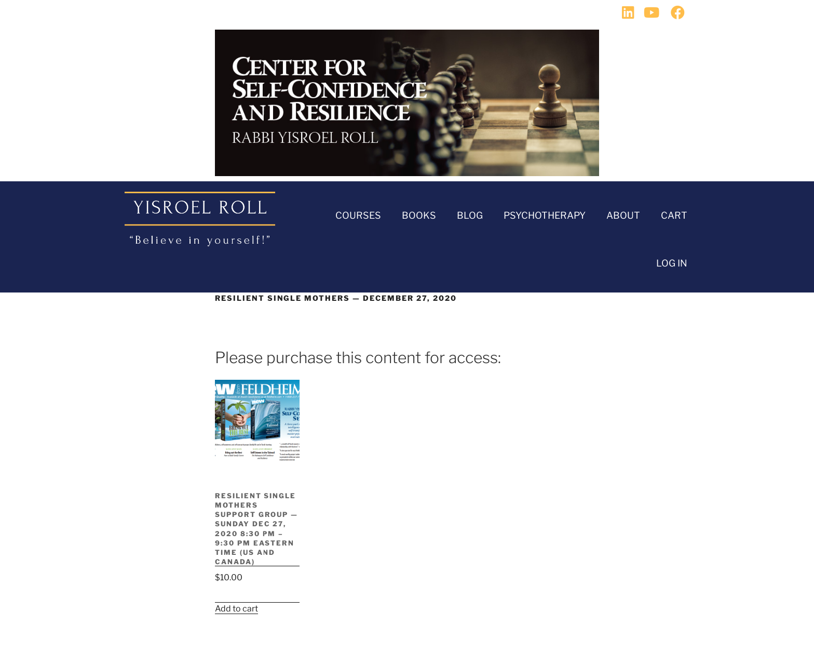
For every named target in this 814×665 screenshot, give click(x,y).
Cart (674, 215)
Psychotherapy (545, 215)
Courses (358, 215)
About (623, 215)
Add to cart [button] (236, 609)
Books (419, 215)
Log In (671, 263)
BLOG (470, 215)
